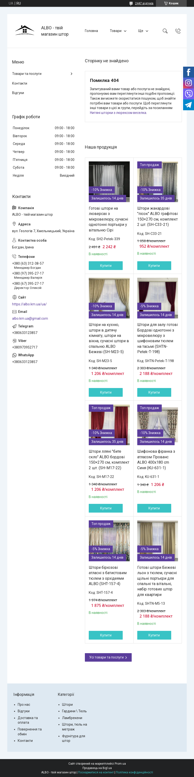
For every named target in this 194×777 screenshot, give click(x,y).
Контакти (19, 83)
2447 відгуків (144, 3)
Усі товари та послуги (106, 657)
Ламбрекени (72, 718)
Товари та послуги (26, 74)
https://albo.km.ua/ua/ (29, 304)
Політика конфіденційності (134, 772)
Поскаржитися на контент (96, 772)
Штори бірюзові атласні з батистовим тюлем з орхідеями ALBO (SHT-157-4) (108, 575)
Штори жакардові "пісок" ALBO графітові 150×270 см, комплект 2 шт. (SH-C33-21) (157, 216)
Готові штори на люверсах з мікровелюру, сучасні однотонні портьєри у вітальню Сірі (108, 219)
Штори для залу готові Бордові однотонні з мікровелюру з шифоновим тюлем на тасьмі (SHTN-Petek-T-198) (157, 338)
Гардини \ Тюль (74, 711)
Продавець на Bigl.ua (97, 768)
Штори (67, 704)
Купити (106, 266)
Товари (115, 31)
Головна (91, 31)
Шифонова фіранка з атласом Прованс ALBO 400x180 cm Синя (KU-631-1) (156, 459)
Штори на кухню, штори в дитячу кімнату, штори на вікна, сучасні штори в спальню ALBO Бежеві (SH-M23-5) (109, 338)
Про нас (24, 704)
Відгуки (18, 93)
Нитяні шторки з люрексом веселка (118, 113)
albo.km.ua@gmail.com (30, 318)
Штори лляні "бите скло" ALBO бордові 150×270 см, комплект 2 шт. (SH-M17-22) (109, 459)
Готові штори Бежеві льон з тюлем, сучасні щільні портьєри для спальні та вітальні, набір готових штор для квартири (157, 581)
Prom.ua (120, 763)
